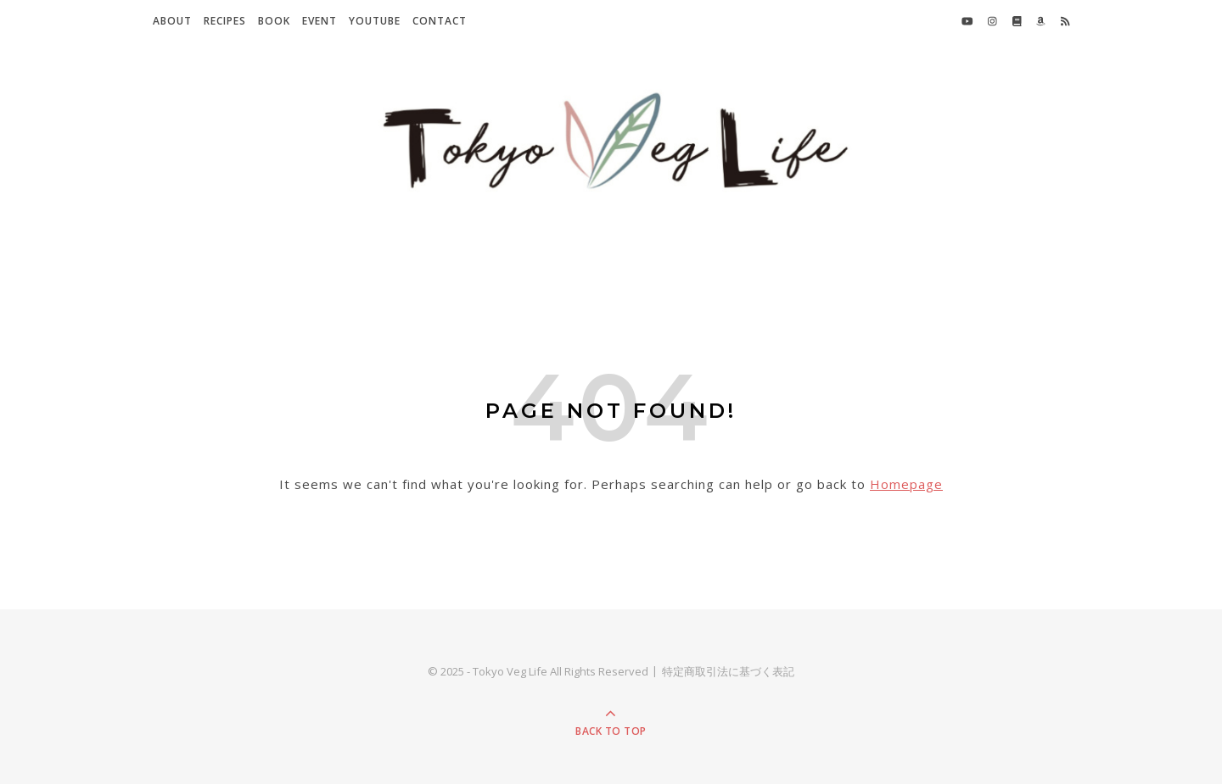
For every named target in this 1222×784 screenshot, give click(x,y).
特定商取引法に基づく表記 (728, 671)
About (172, 21)
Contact (439, 21)
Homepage (906, 483)
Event (319, 21)
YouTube (375, 21)
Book (274, 21)
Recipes (225, 21)
